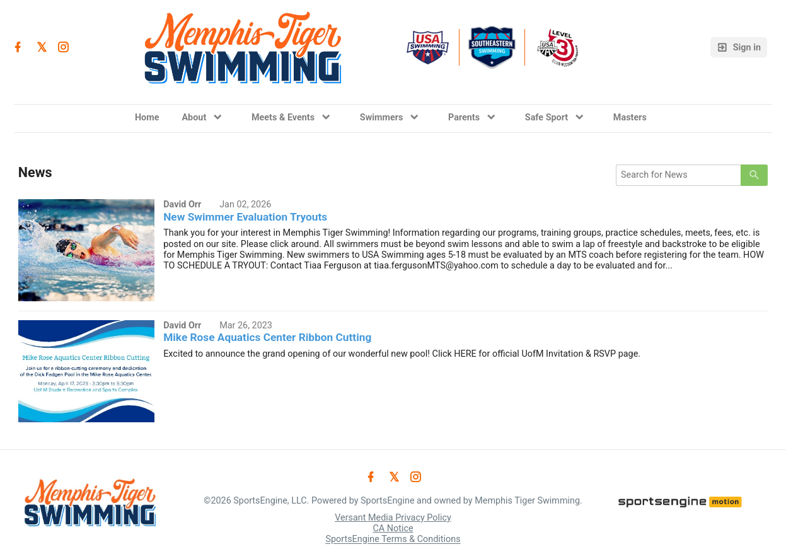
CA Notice (393, 528)
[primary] (754, 175)
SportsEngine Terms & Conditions (392, 539)
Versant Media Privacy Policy (393, 517)
